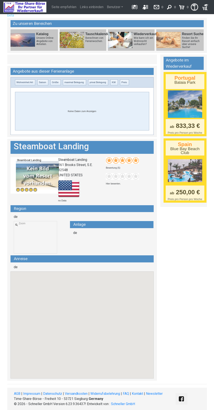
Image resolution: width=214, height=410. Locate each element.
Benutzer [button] (113, 7)
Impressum (31, 394)
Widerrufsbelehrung (105, 394)
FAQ (126, 394)
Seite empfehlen (64, 7)
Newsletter (154, 394)
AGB (17, 394)
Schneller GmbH (123, 404)
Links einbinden (91, 7)
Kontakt (137, 394)
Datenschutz (52, 394)
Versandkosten (76, 394)
